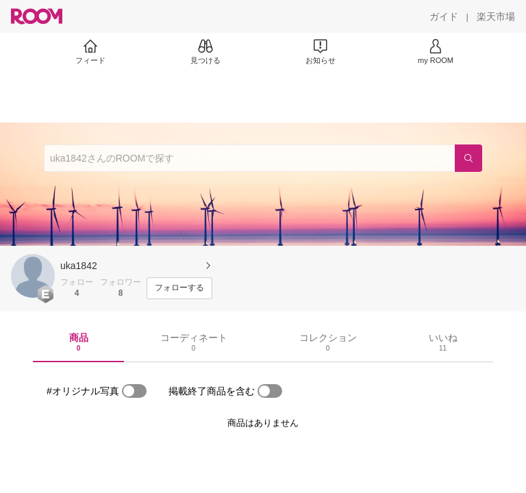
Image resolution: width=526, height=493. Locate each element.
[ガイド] (443, 16)
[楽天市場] (496, 16)
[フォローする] (179, 288)
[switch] (134, 391)
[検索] (468, 158)
